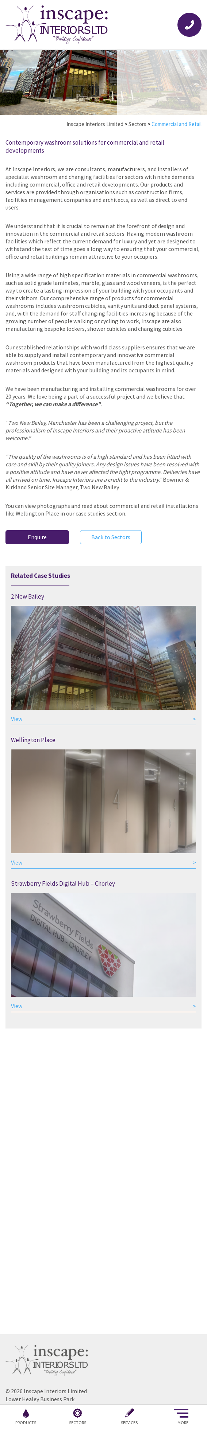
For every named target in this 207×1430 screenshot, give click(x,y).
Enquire (37, 537)
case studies (91, 513)
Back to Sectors (110, 537)
